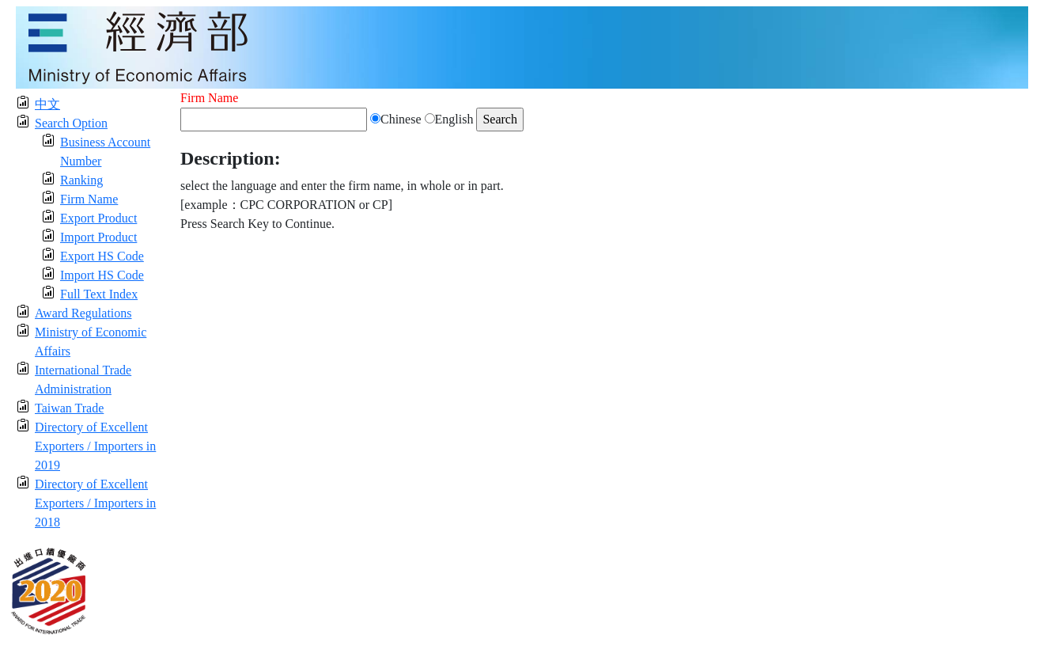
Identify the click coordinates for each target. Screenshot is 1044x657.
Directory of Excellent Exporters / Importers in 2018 (95, 503)
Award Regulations (83, 313)
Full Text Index (99, 294)
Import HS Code (102, 275)
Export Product (98, 218)
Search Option (71, 123)
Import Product (98, 237)
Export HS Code (102, 256)
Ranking (81, 180)
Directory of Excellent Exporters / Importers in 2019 (95, 446)
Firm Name (89, 199)
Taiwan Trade (69, 408)
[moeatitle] (522, 46)
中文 (47, 104)
